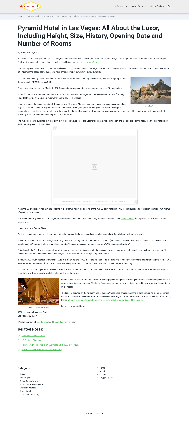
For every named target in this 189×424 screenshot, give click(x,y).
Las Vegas (25, 377)
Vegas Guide (137, 6)
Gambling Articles (28, 388)
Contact (103, 374)
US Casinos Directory (29, 394)
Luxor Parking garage (104, 283)
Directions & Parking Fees (32, 384)
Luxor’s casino (127, 218)
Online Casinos (157, 6)
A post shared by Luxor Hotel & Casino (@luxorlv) (82, 201)
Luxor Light (30, 111)
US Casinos (119, 6)
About (102, 371)
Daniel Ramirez (60, 322)
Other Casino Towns (29, 381)
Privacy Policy (106, 378)
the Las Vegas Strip (88, 62)
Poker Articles (26, 391)
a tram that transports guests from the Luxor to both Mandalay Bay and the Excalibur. (106, 300)
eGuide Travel (42, 322)
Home (20, 16)
